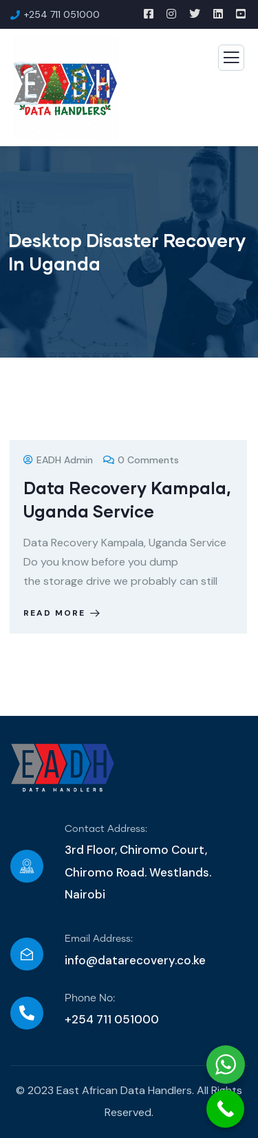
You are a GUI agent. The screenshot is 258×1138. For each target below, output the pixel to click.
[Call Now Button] (225, 1109)
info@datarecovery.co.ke (135, 960)
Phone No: (90, 998)
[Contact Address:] (26, 866)
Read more (63, 613)
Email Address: (99, 939)
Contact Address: (106, 829)
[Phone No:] (26, 1013)
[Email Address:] (26, 954)
